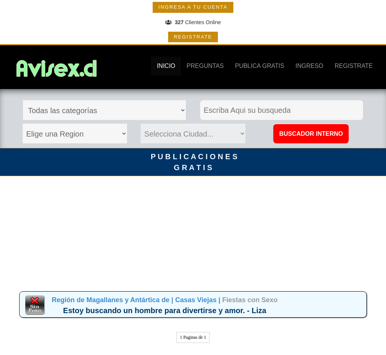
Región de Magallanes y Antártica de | (113, 300)
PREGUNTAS (205, 66)
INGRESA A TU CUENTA (192, 7)
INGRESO (309, 66)
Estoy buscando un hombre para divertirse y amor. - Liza (164, 310)
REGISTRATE (193, 37)
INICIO (166, 66)
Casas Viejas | (198, 300)
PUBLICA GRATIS (259, 66)
